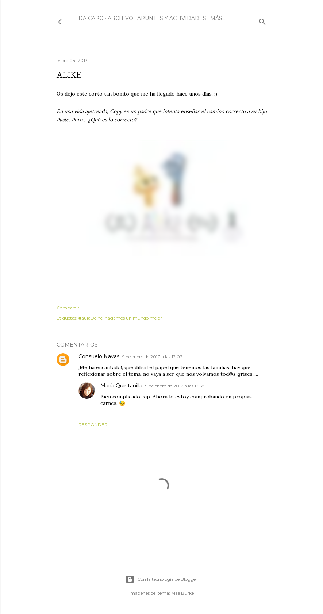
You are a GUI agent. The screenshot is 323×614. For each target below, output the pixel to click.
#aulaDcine (90, 318)
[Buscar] (262, 20)
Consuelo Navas (98, 356)
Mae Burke (182, 593)
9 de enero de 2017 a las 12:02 (152, 356)
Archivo (120, 18)
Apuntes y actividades (171, 18)
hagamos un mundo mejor (133, 318)
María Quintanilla (121, 385)
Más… (218, 18)
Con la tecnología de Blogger (161, 579)
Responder (93, 424)
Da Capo (91, 18)
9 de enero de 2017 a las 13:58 (175, 386)
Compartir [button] (68, 307)
